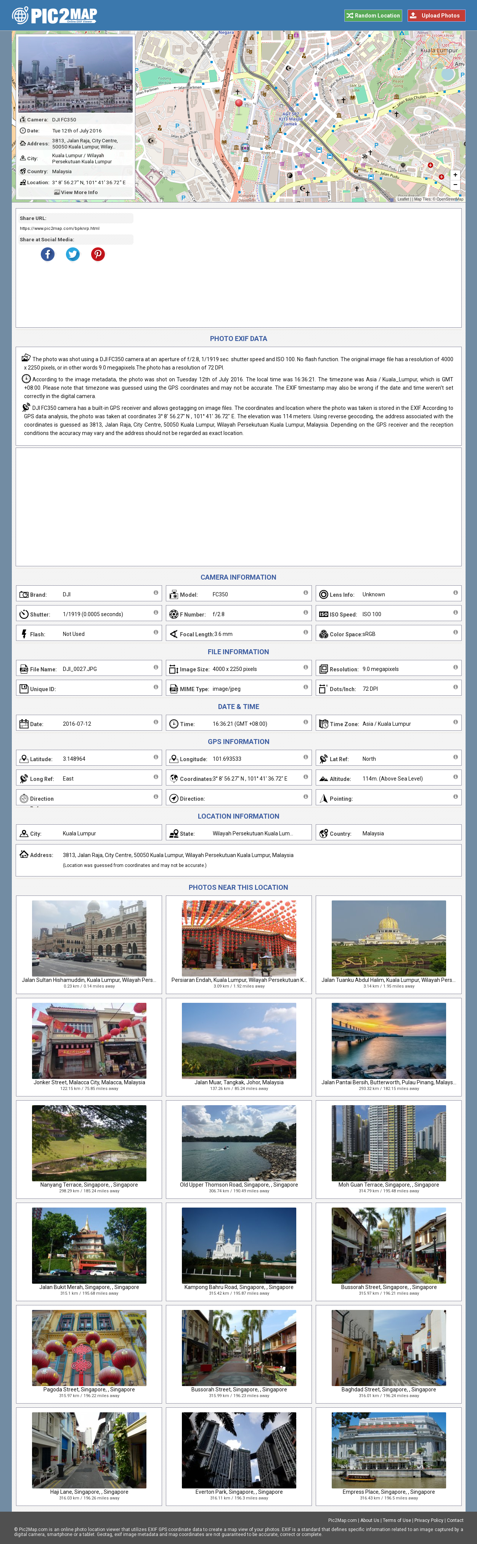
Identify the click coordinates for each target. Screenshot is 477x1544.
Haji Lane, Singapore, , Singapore (89, 1492)
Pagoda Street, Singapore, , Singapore (89, 1389)
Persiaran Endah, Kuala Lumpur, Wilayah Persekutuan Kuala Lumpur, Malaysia (264, 980)
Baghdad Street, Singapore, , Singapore (389, 1389)
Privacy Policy (428, 1520)
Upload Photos (441, 16)
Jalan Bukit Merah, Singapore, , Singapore (89, 1287)
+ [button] (455, 175)
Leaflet (403, 199)
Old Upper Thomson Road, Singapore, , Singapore (239, 1185)
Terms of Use (397, 1520)
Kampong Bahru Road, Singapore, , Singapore (239, 1287)
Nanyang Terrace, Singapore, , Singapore (89, 1185)
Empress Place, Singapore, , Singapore (389, 1492)
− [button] (455, 185)
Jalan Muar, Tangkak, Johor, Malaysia (239, 1082)
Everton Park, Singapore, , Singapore (239, 1492)
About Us (369, 1520)
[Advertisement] (295, 268)
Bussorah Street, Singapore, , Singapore (389, 1287)
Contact (455, 1520)
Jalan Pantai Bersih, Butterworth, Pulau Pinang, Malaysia (389, 1082)
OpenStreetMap (450, 199)
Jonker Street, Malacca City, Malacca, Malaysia (89, 1082)
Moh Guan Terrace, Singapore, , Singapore (389, 1185)
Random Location (377, 16)
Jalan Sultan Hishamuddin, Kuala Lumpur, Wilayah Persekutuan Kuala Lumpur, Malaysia (126, 980)
